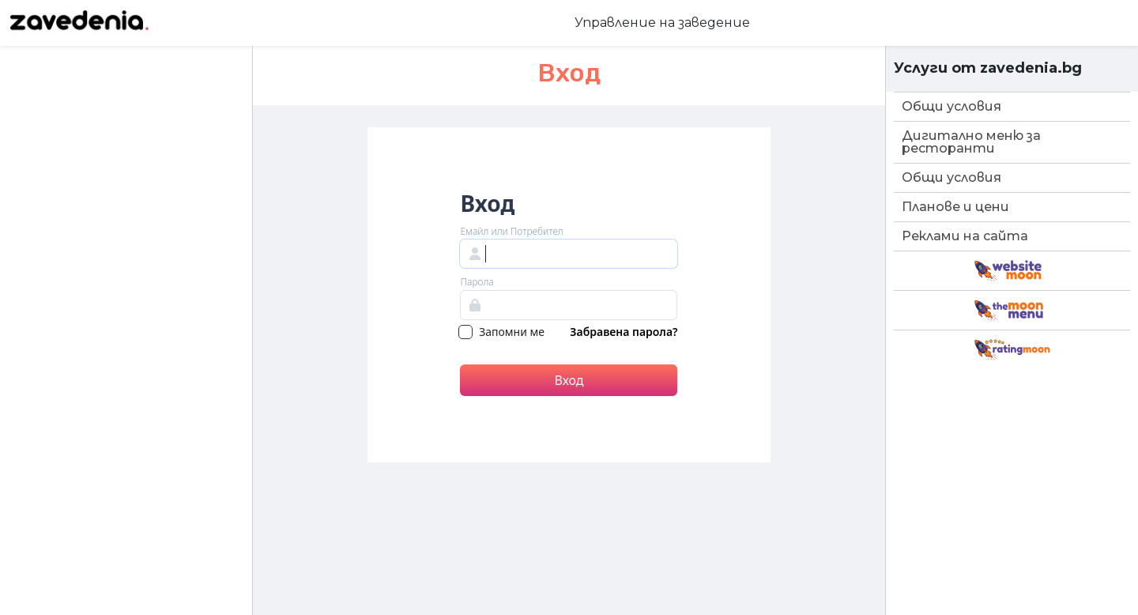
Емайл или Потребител (511, 231)
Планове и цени (955, 206)
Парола (476, 282)
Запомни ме (502, 332)
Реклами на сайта (965, 235)
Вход (568, 380)
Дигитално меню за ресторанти (971, 142)
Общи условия (951, 106)
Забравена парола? (623, 332)
